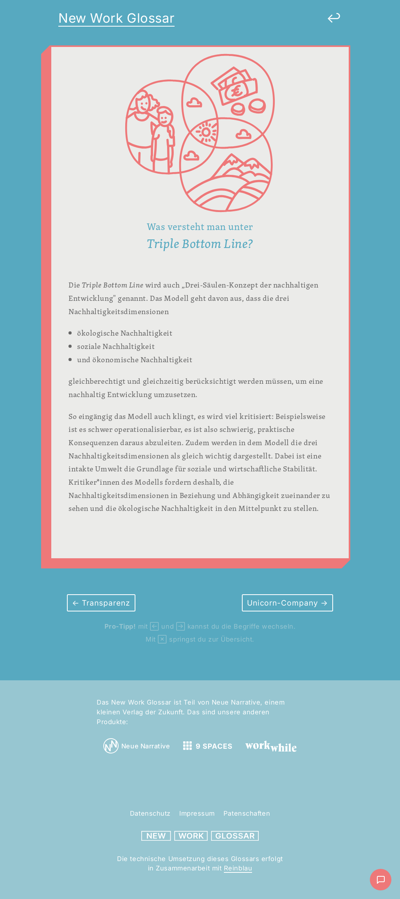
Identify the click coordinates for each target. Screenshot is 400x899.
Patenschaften (246, 813)
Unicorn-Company (284, 603)
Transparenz (104, 603)
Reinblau (238, 868)
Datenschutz (150, 813)
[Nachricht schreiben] (380, 879)
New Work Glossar (116, 18)
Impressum (197, 813)
